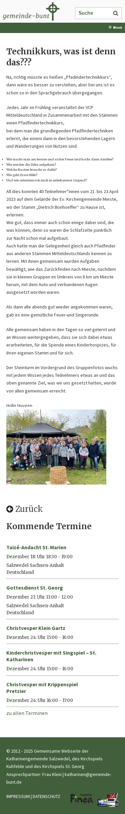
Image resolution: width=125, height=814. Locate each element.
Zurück (24, 509)
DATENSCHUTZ (46, 796)
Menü (115, 27)
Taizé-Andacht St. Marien (36, 547)
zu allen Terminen (27, 713)
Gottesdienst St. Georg (34, 587)
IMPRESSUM (18, 796)
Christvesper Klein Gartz (35, 628)
